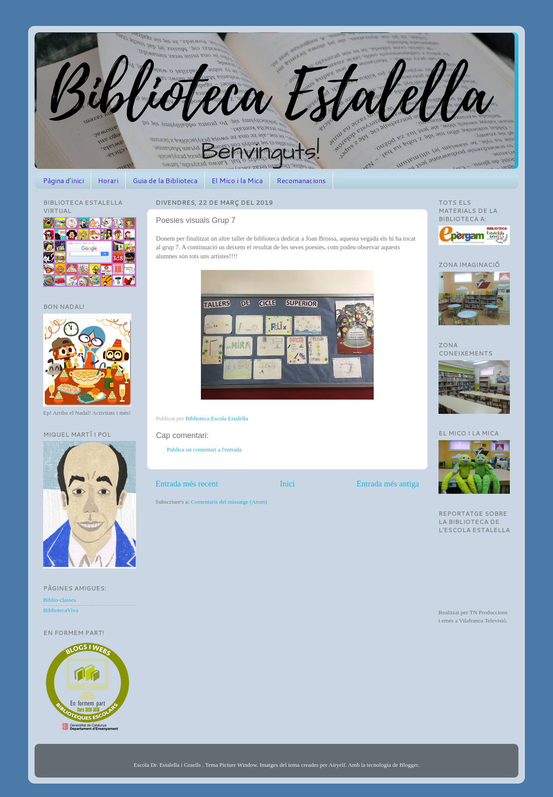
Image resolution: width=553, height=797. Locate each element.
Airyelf (336, 765)
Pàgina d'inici (63, 180)
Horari (108, 180)
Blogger (409, 765)
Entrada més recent (187, 483)
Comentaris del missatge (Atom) (229, 502)
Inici (287, 483)
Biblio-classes (59, 600)
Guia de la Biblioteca (165, 180)
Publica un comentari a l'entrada (204, 449)
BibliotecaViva (60, 610)
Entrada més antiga (387, 483)
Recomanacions (301, 180)
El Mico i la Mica (237, 180)
